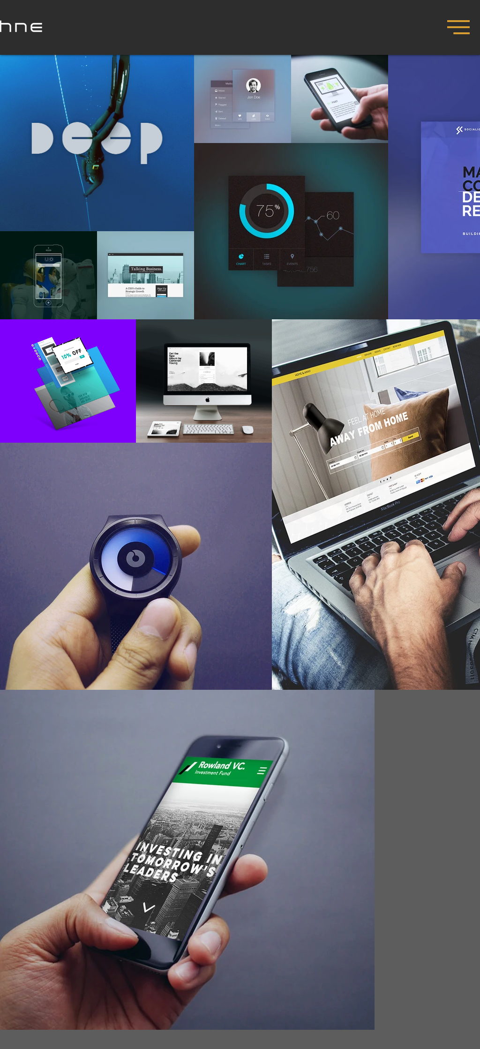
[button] (458, 27)
